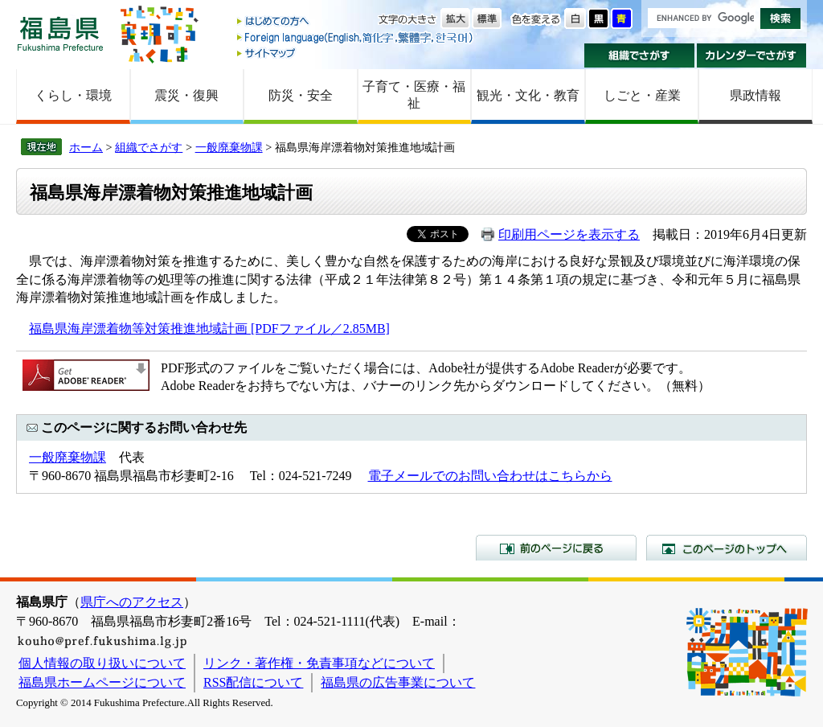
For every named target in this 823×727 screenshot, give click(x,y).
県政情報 (755, 95)
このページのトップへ (726, 548)
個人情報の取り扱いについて (102, 663)
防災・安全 (300, 95)
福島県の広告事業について (398, 682)
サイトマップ (356, 52)
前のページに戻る (556, 548)
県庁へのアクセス (131, 602)
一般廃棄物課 (229, 147)
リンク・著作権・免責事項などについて (319, 663)
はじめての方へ (356, 22)
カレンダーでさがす (752, 55)
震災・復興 (186, 95)
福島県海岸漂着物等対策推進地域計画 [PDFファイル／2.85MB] (209, 328)
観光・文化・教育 (528, 95)
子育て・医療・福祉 (413, 95)
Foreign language (356, 37)
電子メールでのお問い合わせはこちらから (490, 476)
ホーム (86, 147)
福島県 (60, 33)
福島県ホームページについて (102, 682)
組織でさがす (639, 55)
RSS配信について (253, 682)
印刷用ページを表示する (569, 234)
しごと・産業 (642, 95)
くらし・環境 (73, 95)
